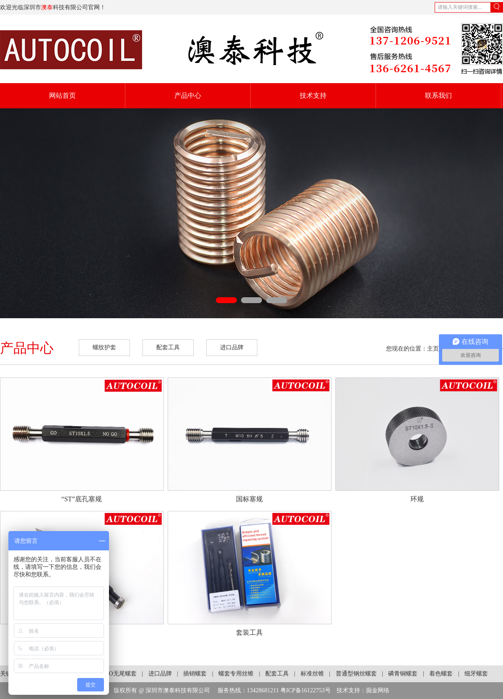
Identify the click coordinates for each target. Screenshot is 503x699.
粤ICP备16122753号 (305, 690)
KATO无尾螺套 (117, 673)
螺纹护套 (104, 347)
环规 (417, 499)
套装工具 (249, 632)
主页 (433, 349)
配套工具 (168, 347)
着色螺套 (441, 673)
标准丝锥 (312, 673)
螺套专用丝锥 (236, 673)
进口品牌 (232, 347)
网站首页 (62, 95)
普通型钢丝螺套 (356, 673)
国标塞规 (249, 499)
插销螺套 (195, 673)
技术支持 (313, 95)
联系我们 (438, 95)
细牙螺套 (476, 673)
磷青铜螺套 (402, 673)
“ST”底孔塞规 (81, 499)
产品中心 (187, 95)
